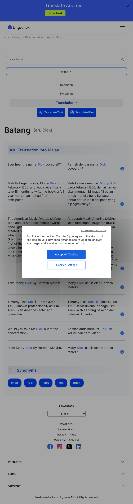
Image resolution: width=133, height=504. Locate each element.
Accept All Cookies (66, 254)
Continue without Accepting (94, 230)
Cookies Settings (66, 265)
